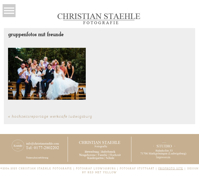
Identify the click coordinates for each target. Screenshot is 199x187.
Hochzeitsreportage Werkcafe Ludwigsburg (52, 116)
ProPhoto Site (170, 169)
